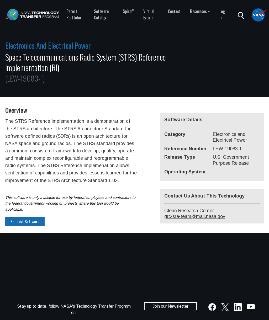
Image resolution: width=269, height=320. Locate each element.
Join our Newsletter (170, 306)
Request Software (24, 221)
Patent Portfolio (73, 14)
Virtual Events (148, 14)
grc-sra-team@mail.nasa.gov (194, 216)
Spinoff (128, 11)
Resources (198, 11)
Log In (222, 14)
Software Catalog (101, 14)
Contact (174, 11)
